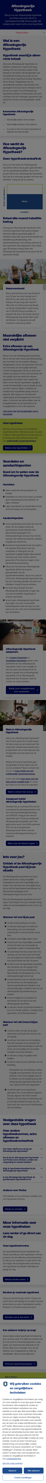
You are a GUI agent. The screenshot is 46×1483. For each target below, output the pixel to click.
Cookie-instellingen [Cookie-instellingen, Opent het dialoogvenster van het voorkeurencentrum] (23, 1477)
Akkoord (12, 1471)
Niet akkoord (33, 1471)
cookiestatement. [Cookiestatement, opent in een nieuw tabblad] (13, 1460)
